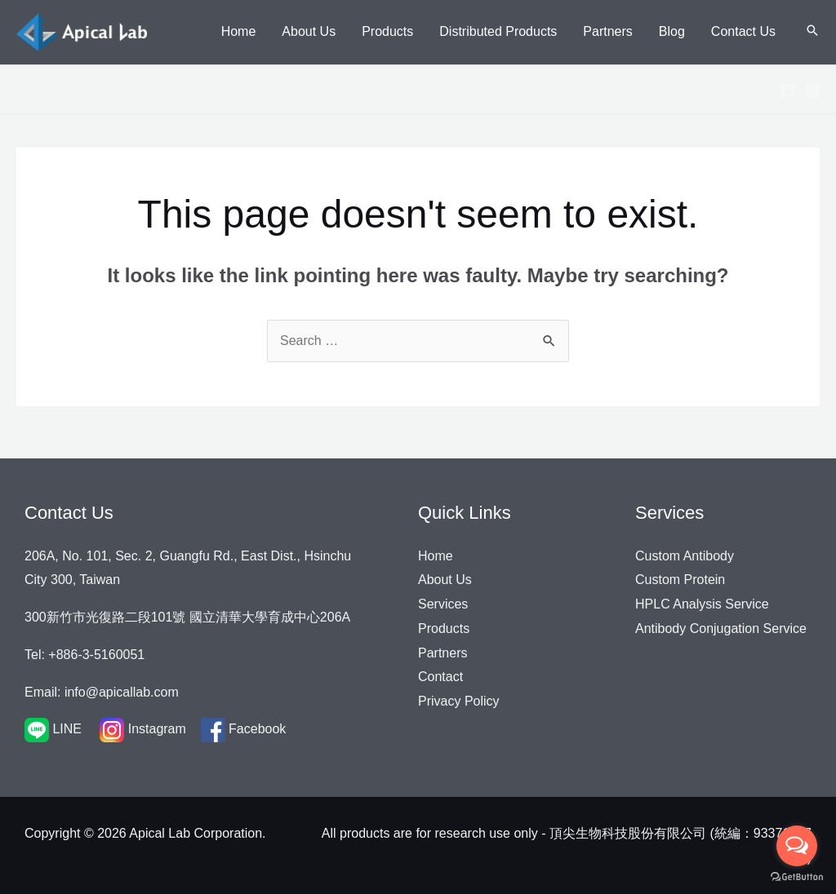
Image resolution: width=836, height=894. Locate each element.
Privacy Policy (459, 701)
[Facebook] (787, 90)
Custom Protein (680, 579)
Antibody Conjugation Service (721, 628)
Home (435, 556)
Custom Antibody (684, 556)
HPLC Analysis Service (702, 604)
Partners (442, 653)
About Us (445, 579)
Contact (440, 677)
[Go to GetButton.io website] (797, 877)
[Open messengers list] (796, 845)
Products (443, 628)
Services (443, 604)
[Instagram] (812, 90)
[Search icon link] (812, 32)
